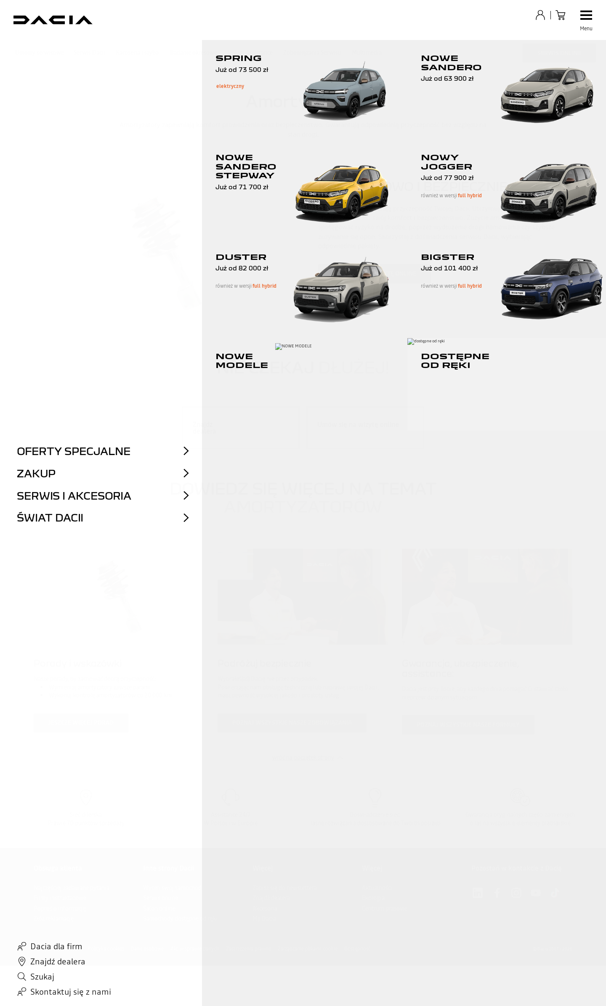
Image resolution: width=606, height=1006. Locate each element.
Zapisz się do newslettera (284, 888)
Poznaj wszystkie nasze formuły (468, 724)
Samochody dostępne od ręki (180, 918)
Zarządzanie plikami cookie (308, 948)
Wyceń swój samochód (172, 888)
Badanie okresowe (193, 52)
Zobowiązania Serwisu (312, 52)
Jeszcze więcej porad (81, 722)
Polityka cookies (106, 948)
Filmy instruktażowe (60, 898)
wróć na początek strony (303, 757)
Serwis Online (559, 53)
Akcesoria (264, 908)
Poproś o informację (60, 908)
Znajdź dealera (271, 898)
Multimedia (367, 52)
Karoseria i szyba (137, 52)
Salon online (159, 908)
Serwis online (160, 898)
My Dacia (264, 918)
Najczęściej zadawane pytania (71, 888)
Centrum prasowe (384, 908)
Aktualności (377, 888)
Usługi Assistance (250, 52)
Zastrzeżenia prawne (248, 948)
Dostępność (357, 948)
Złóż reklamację (54, 918)
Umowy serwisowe (39, 52)
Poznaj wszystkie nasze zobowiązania (292, 722)
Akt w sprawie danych (194, 948)
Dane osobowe (147, 948)
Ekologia (373, 898)
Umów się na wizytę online (374, 273)
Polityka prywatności (57, 948)
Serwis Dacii (89, 52)
